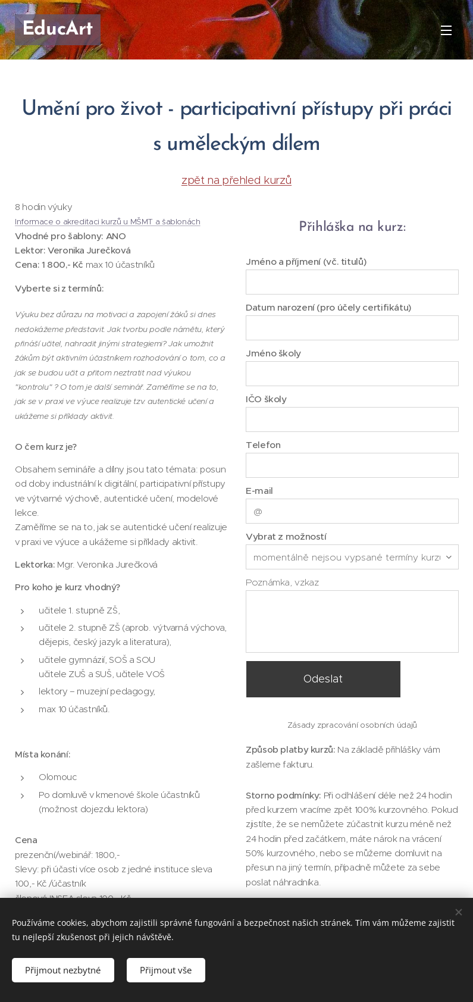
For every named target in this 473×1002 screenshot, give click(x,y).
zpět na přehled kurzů (236, 180)
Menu (446, 30)
